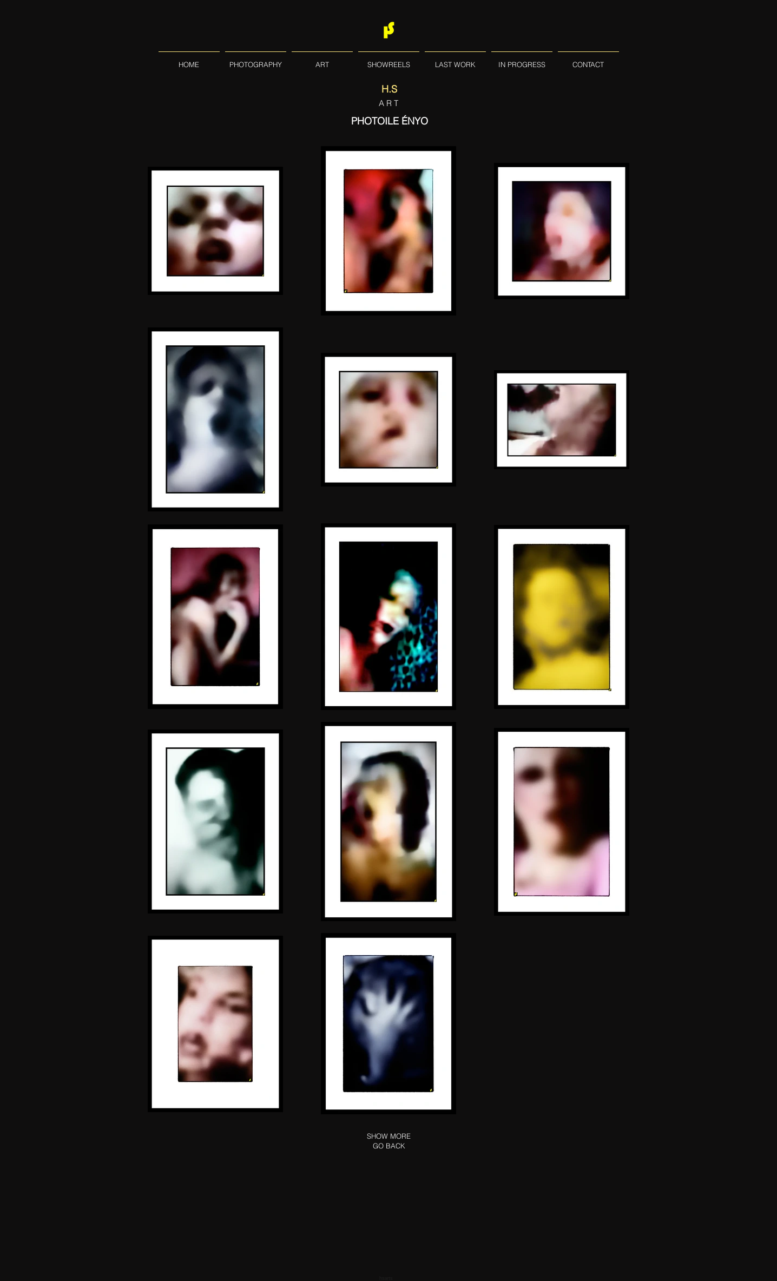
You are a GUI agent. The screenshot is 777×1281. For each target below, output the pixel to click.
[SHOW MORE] (388, 1136)
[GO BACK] (389, 1146)
